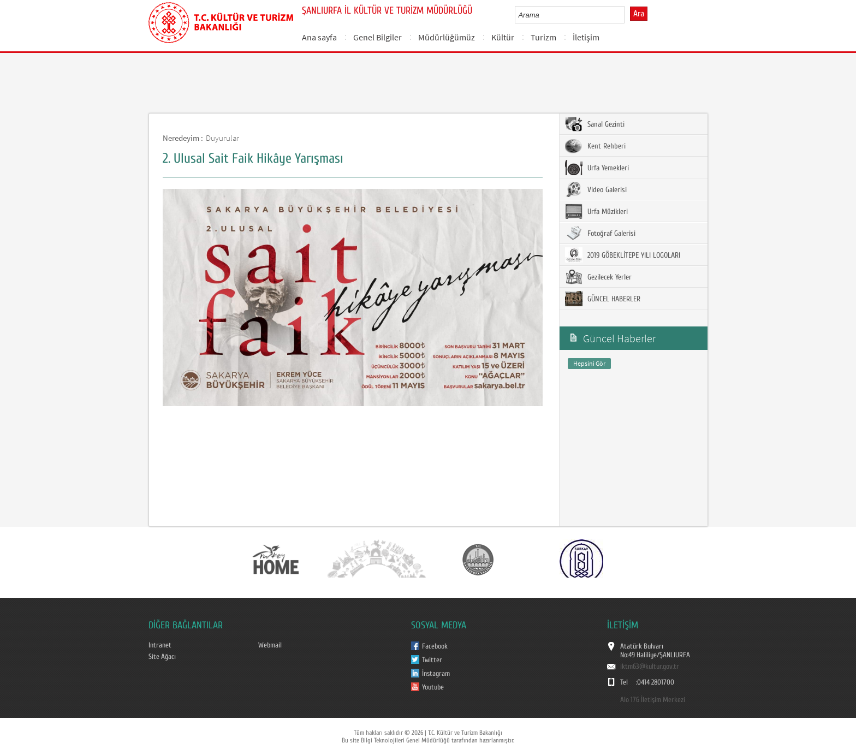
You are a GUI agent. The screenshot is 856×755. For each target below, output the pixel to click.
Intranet (159, 645)
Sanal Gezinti (595, 124)
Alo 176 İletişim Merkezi (652, 699)
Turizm (543, 37)
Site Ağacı (162, 656)
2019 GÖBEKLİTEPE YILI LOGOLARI (622, 255)
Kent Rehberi (595, 145)
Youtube (433, 687)
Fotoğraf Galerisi (600, 233)
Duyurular (222, 138)
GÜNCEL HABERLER (602, 298)
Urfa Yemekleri (597, 167)
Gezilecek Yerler (598, 276)
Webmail (270, 645)
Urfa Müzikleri (596, 211)
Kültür (502, 37)
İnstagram (436, 673)
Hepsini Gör (589, 363)
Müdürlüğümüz (446, 37)
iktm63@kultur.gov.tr (649, 666)
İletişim (586, 37)
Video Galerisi (596, 189)
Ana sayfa (319, 37)
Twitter (432, 660)
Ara (638, 14)
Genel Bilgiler (377, 37)
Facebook (435, 646)
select (627, 15)
